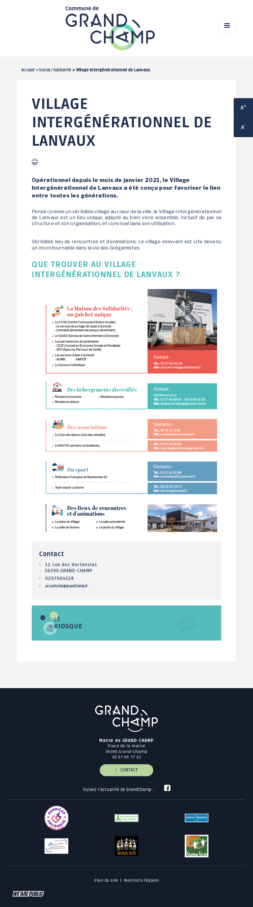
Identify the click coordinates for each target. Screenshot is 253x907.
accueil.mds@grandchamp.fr (66, 586)
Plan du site (106, 880)
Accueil (27, 70)
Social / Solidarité (55, 70)
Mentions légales (141, 880)
